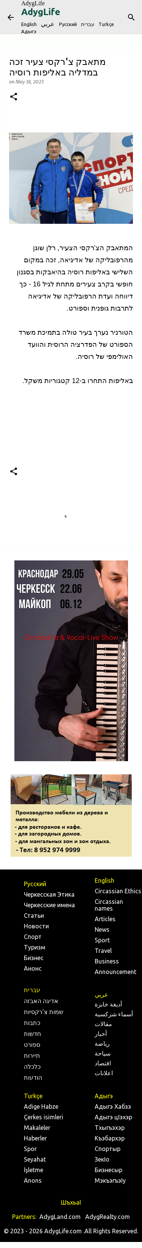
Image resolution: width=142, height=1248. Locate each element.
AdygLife (33, 3)
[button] (13, 97)
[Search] (131, 17)
